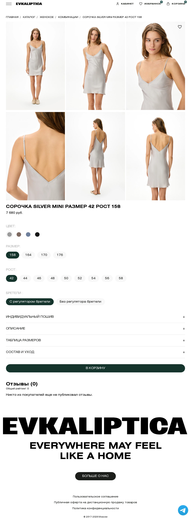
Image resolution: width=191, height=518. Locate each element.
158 (13, 255)
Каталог (29, 17)
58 (121, 278)
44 (25, 278)
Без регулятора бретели (80, 301)
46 (39, 278)
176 (60, 255)
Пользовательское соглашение (95, 496)
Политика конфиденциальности (95, 508)
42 (12, 278)
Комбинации (68, 17)
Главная (12, 17)
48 (53, 278)
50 (66, 278)
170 (44, 255)
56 (107, 278)
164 (28, 255)
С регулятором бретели (30, 301)
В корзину (95, 368)
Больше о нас (95, 476)
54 (93, 278)
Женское (47, 17)
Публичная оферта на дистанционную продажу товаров (95, 502)
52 (80, 278)
